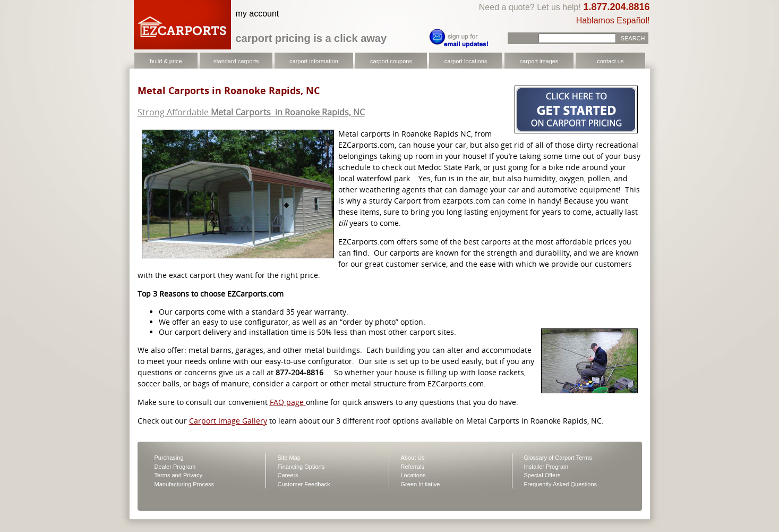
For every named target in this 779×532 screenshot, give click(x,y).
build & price (166, 61)
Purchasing (169, 457)
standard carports (236, 61)
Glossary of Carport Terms (558, 457)
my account (257, 13)
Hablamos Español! (613, 20)
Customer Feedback (304, 484)
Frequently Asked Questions (560, 484)
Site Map (289, 457)
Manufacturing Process (185, 484)
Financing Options (301, 466)
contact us (610, 61)
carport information (313, 61)
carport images (539, 61)
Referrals (413, 466)
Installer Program (546, 466)
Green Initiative (420, 484)
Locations (413, 475)
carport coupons (391, 61)
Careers (288, 475)
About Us (413, 457)
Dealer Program (175, 466)
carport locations (465, 61)
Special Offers (542, 475)
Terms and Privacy (178, 475)
